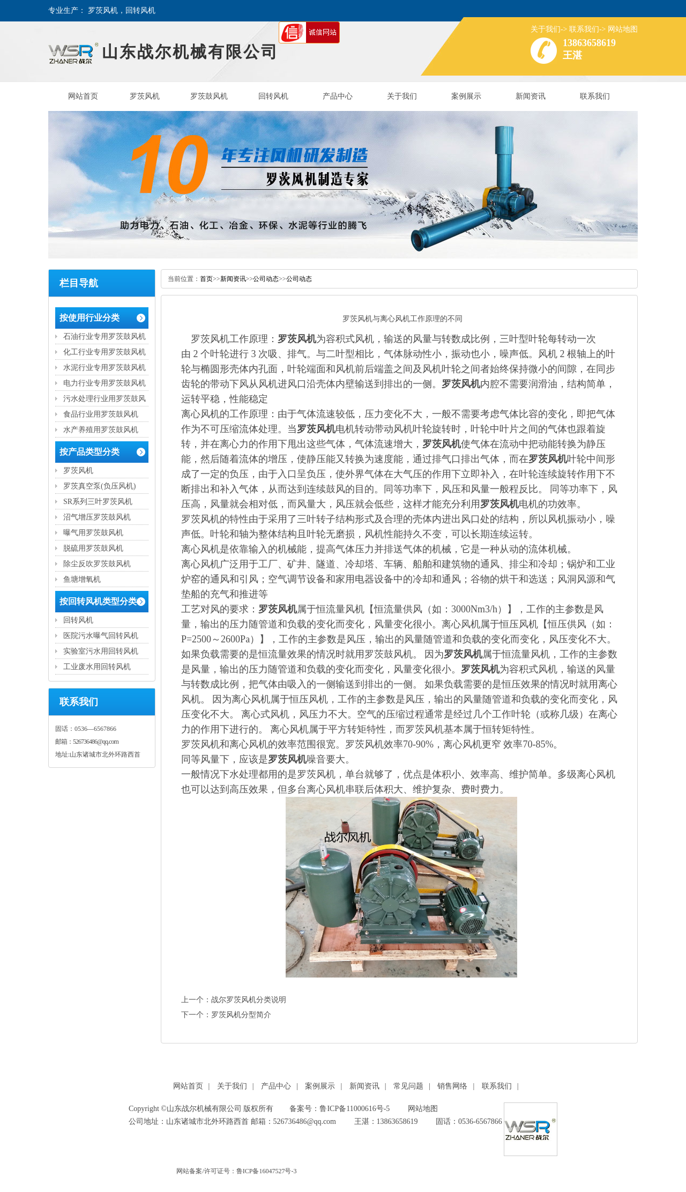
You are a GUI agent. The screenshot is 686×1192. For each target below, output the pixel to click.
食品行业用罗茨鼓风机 (100, 414)
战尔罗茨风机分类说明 (248, 1000)
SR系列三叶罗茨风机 (97, 502)
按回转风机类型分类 (98, 601)
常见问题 (408, 1086)
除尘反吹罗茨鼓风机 (97, 564)
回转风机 (273, 96)
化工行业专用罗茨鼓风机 (104, 352)
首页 (206, 279)
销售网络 (452, 1086)
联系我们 (584, 29)
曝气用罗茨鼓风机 (93, 533)
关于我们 (546, 29)
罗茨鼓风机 (209, 96)
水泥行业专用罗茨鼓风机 (104, 368)
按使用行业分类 (89, 317)
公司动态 (266, 279)
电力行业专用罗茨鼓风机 (104, 383)
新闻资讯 (531, 96)
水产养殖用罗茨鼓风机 (100, 430)
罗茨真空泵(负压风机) (99, 486)
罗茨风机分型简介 (241, 1015)
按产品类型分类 (89, 451)
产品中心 (338, 96)
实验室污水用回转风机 (100, 651)
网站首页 (83, 96)
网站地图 (623, 29)
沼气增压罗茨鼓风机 (97, 517)
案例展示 (466, 96)
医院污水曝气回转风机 (100, 636)
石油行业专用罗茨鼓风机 (104, 336)
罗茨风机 (145, 96)
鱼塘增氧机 (82, 579)
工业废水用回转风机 (97, 667)
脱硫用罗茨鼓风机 (93, 548)
